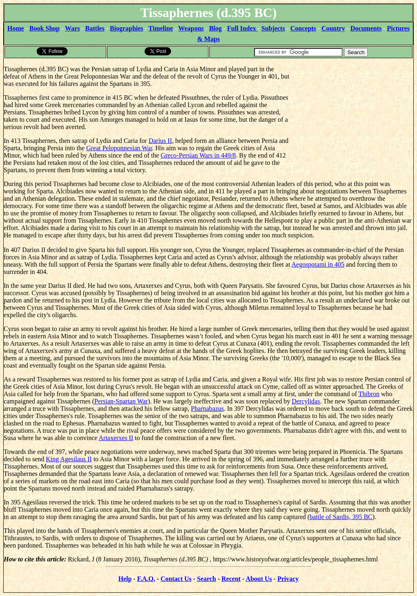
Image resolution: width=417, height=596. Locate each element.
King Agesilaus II (69, 459)
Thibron (369, 393)
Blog (215, 28)
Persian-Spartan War (121, 401)
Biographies (126, 28)
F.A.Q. (146, 578)
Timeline (161, 28)
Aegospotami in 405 (318, 264)
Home (15, 28)
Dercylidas (306, 401)
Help (125, 578)
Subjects (273, 28)
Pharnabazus (207, 408)
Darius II (160, 140)
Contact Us (175, 578)
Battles (94, 28)
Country (333, 28)
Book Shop (44, 28)
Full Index (242, 28)
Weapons (191, 28)
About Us (259, 578)
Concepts (303, 28)
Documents (366, 28)
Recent (231, 578)
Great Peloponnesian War (119, 148)
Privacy (287, 578)
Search (206, 578)
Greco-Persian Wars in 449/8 (198, 155)
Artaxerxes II (116, 437)
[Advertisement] (352, 110)
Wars (72, 28)
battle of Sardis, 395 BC (340, 516)
